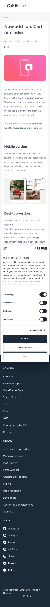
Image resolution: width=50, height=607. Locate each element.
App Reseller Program (15, 476)
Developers (9, 497)
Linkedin (10, 556)
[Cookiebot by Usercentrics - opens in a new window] (35, 248)
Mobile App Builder (13, 455)
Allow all (25, 339)
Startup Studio (11, 397)
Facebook (11, 528)
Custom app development (18, 504)
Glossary (8, 511)
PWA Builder (10, 462)
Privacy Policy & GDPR (15, 425)
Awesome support (13, 383)
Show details (35, 330)
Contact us (9, 431)
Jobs (5, 404)
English (28, 596)
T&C (5, 418)
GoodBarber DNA (13, 390)
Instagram (11, 535)
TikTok (9, 570)
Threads (10, 563)
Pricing (7, 483)
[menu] (4, 6)
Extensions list (11, 469)
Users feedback (12, 490)
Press (6, 411)
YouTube (10, 549)
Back (6, 17)
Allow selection (25, 347)
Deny (25, 356)
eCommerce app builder (17, 448)
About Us (8, 376)
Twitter (9, 542)
